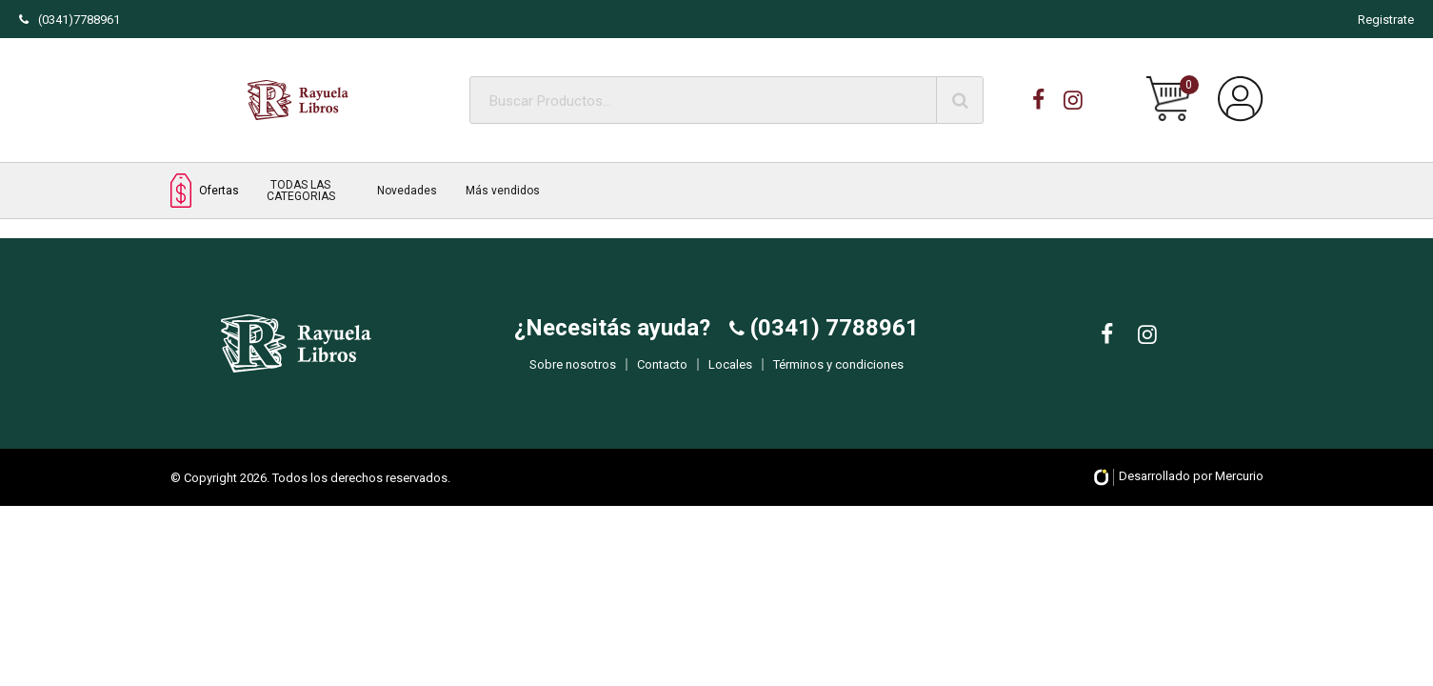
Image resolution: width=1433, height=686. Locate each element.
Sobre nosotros (572, 378)
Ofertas (204, 190)
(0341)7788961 (69, 19)
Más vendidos (503, 190)
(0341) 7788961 (832, 341)
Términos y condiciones (838, 378)
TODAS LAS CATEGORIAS (301, 190)
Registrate (1386, 19)
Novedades (407, 190)
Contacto (662, 378)
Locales (730, 378)
